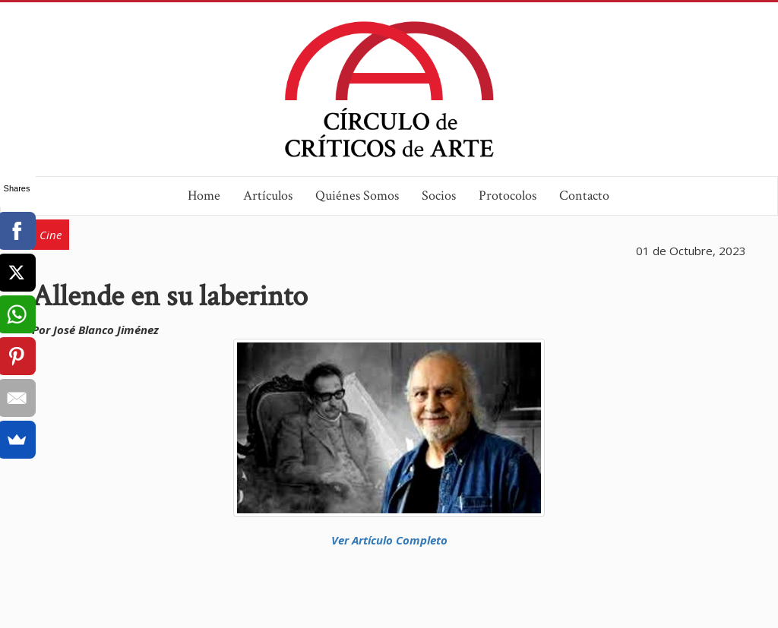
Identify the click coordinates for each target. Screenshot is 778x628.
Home (204, 195)
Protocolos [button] (507, 195)
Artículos (268, 195)
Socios (439, 195)
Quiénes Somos (357, 195)
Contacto (584, 195)
